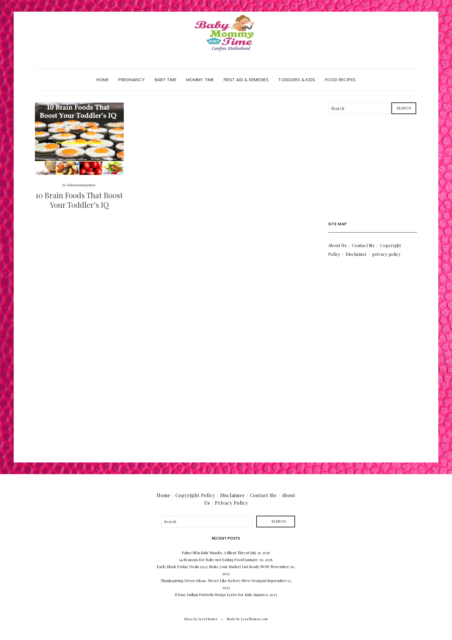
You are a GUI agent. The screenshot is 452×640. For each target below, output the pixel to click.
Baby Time (165, 80)
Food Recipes (340, 80)
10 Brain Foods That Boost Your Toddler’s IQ (79, 200)
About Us (337, 245)
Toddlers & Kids (296, 80)
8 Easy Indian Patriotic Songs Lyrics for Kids (213, 594)
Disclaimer (356, 254)
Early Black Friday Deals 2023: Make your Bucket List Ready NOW (213, 566)
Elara (188, 619)
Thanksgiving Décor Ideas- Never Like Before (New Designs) (213, 580)
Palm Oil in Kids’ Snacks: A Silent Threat (215, 552)
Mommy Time (200, 80)
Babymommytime (81, 184)
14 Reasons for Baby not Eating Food (211, 559)
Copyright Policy (195, 495)
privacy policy (386, 254)
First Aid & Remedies (246, 80)
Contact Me (363, 245)
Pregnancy (131, 80)
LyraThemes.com (254, 619)
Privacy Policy (231, 503)
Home (102, 80)
